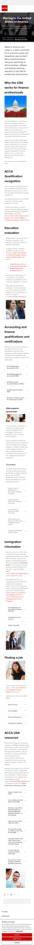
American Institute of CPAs (15, 220)
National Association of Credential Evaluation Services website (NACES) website (16, 255)
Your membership (20, 38)
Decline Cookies (17, 939)
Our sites (5, 912)
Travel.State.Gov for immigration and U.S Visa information (14, 599)
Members (10, 38)
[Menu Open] (31, 9)
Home (4, 38)
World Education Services (18, 264)
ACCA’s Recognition (19, 296)
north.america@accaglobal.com (19, 781)
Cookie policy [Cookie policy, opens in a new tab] (19, 931)
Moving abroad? (8, 39)
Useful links (6, 916)
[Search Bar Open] (26, 9)
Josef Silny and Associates (18, 266)
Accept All (17, 935)
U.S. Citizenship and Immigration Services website (16, 690)
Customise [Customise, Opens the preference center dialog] (17, 942)
